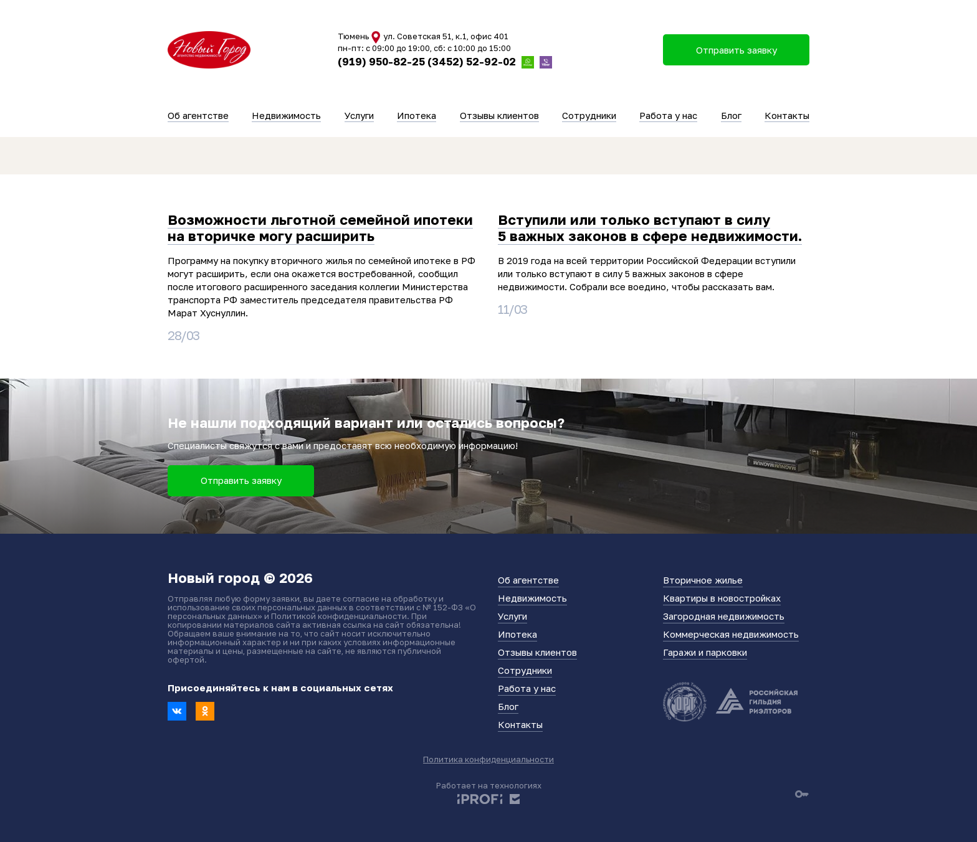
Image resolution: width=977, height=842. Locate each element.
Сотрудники (589, 115)
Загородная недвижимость (723, 616)
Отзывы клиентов (499, 115)
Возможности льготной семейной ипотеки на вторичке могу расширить (320, 227)
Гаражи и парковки (705, 652)
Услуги (359, 115)
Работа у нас (668, 115)
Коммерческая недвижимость (731, 634)
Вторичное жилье (703, 579)
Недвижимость (286, 115)
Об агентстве (198, 115)
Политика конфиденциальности (488, 759)
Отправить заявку (241, 480)
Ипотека (416, 115)
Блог (731, 115)
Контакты (787, 115)
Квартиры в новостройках (722, 597)
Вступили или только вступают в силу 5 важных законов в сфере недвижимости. (650, 227)
